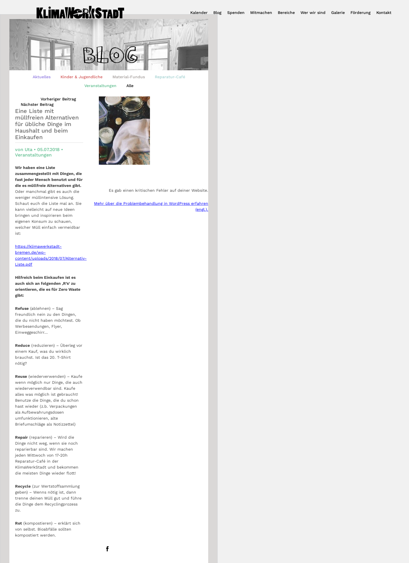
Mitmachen (261, 12)
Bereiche (286, 12)
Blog (217, 12)
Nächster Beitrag (37, 104)
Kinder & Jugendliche (81, 77)
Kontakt (383, 12)
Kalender (199, 12)
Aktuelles (42, 77)
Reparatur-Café (170, 77)
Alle (129, 85)
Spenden (236, 12)
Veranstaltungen (100, 85)
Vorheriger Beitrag (58, 99)
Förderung (360, 12)
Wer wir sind (313, 12)
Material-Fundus (128, 77)
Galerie (338, 12)
